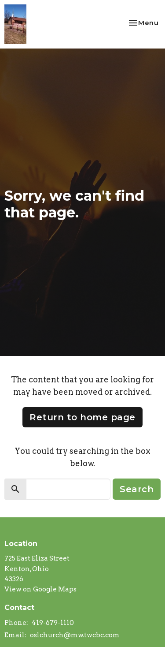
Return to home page (82, 417)
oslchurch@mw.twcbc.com (75, 635)
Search (137, 489)
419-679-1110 (53, 623)
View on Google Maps (40, 589)
